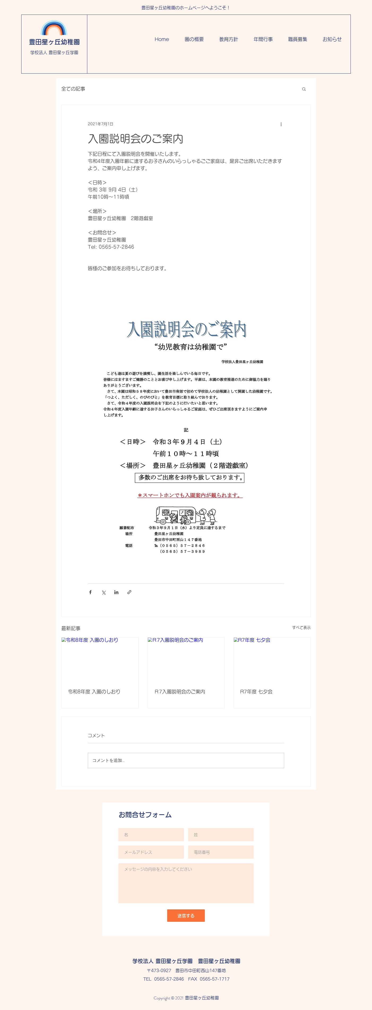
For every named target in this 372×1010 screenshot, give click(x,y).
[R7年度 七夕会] (272, 659)
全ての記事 (73, 88)
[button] (303, 89)
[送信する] (186, 915)
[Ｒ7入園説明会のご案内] (186, 659)
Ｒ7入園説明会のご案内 (179, 691)
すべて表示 (301, 627)
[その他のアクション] (281, 124)
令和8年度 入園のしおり (94, 691)
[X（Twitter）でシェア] (103, 592)
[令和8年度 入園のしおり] (100, 659)
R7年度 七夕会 (256, 691)
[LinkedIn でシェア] (116, 592)
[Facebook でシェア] (90, 592)
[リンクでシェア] (129, 592)
